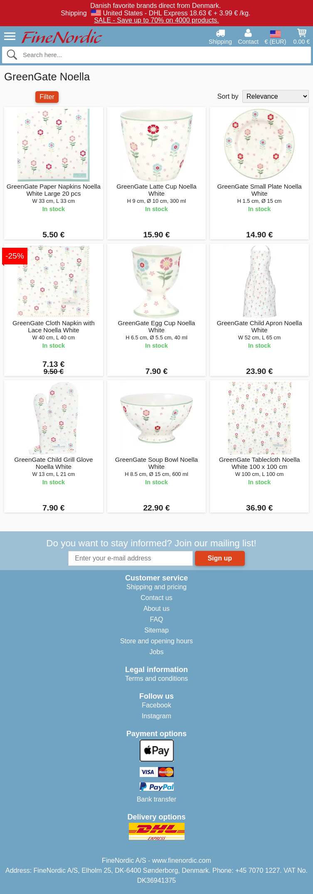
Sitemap (156, 630)
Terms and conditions (156, 678)
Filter (46, 96)
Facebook (156, 705)
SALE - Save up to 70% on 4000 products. (156, 20)
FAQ (156, 619)
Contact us (156, 597)
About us (156, 608)
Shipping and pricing (156, 586)
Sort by (228, 96)
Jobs (157, 651)
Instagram (156, 716)
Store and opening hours (156, 641)
